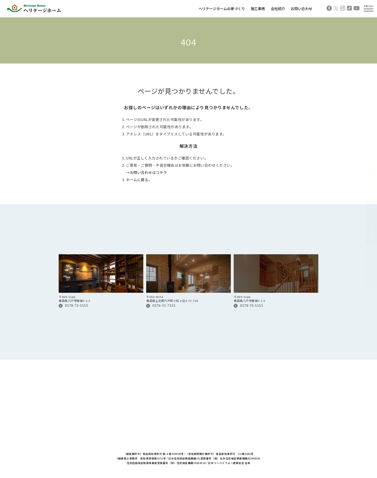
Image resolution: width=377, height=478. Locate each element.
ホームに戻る (137, 180)
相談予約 (371, 265)
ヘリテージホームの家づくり (222, 8)
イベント (371, 179)
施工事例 (258, 8)
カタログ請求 (371, 222)
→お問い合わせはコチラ (146, 172)
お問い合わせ (301, 8)
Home (63, 68)
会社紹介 (278, 8)
